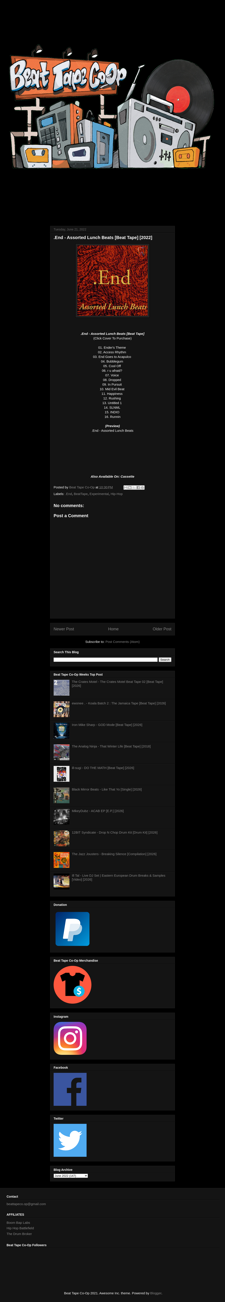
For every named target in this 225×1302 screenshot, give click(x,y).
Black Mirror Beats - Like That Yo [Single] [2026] (107, 789)
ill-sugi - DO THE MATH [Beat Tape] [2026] (103, 768)
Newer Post (64, 629)
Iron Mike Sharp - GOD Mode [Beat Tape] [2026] (107, 725)
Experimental (99, 494)
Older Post (162, 629)
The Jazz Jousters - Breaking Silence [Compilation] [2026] (114, 854)
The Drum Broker (19, 1234)
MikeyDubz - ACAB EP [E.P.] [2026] (98, 811)
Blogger (155, 1293)
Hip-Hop (117, 494)
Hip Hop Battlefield (20, 1228)
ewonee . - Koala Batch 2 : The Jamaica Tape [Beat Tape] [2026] (119, 703)
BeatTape (81, 494)
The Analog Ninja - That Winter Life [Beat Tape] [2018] (111, 746)
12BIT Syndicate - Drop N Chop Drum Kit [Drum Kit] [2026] (115, 832)
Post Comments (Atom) (122, 642)
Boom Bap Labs (18, 1222)
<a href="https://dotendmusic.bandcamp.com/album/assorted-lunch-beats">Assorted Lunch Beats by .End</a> (112, 450)
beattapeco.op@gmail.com (26, 1204)
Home (113, 629)
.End (68, 494)
